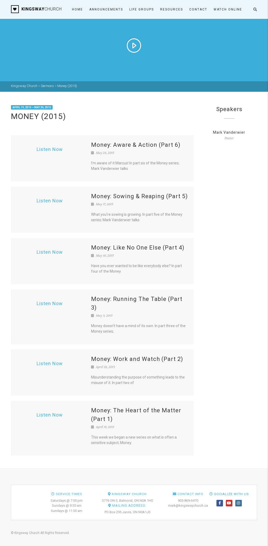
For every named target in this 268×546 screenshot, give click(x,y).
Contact (198, 9)
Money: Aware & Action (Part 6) (136, 145)
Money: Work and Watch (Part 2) (137, 359)
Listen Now (50, 149)
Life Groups (141, 9)
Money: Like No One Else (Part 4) (138, 247)
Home (77, 9)
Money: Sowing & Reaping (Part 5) (139, 196)
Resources (171, 9)
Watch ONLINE (228, 9)
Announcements (106, 9)
